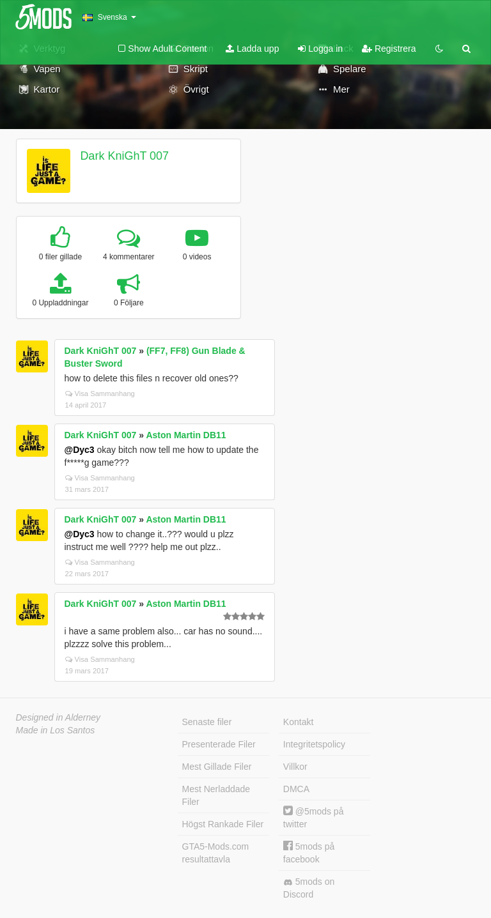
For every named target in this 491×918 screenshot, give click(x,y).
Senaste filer (207, 722)
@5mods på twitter (313, 817)
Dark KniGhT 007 (124, 155)
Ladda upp (252, 48)
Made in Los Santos (55, 730)
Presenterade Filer (219, 744)
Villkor (295, 766)
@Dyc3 (80, 450)
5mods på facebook (308, 852)
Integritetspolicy (314, 744)
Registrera (389, 48)
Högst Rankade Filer (223, 824)
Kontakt (298, 722)
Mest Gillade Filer (217, 766)
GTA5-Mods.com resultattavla (215, 852)
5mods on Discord (308, 887)
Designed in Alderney (58, 717)
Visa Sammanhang (100, 393)
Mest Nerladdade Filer (216, 795)
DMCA (296, 789)
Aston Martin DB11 (186, 435)
